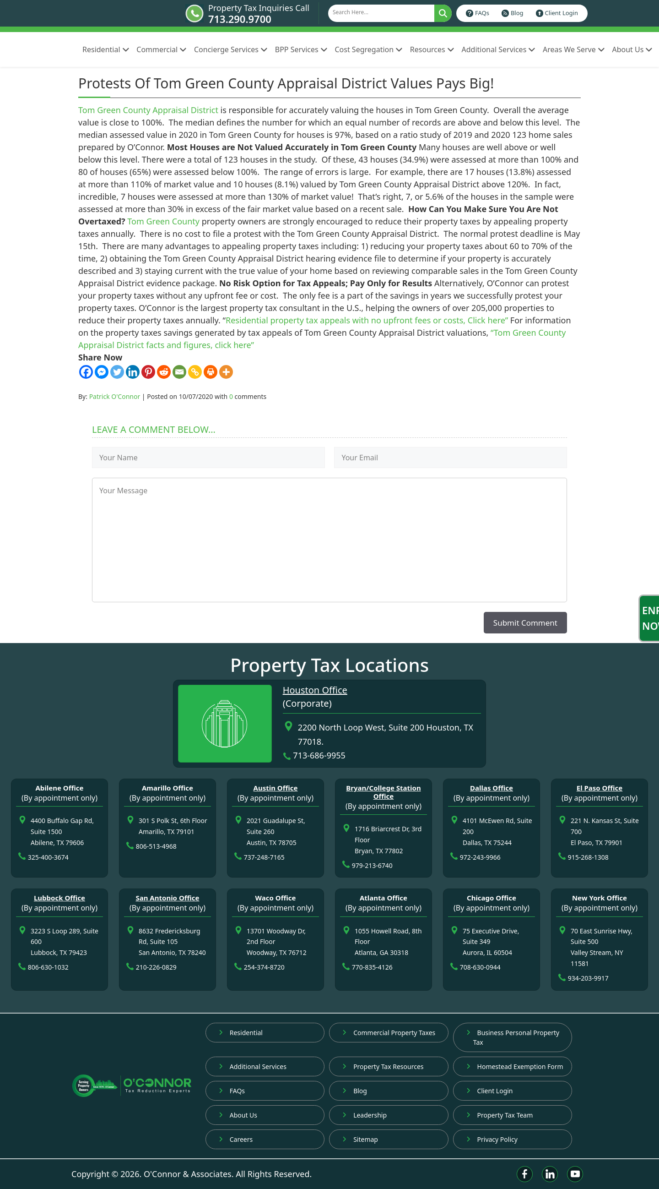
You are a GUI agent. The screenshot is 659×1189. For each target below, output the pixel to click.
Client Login (561, 13)
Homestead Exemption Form (514, 1066)
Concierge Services (231, 49)
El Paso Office (600, 787)
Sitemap (360, 1139)
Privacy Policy (492, 1139)
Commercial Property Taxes (388, 1032)
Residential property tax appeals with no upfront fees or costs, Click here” (367, 320)
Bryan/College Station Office (383, 792)
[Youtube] (575, 1174)
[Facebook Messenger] (101, 372)
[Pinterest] (148, 372)
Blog (517, 13)
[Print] (210, 372)
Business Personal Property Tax (512, 1037)
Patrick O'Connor (114, 396)
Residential (105, 49)
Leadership (364, 1115)
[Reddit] (164, 372)
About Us (632, 49)
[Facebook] (86, 372)
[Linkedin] (133, 372)
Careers (236, 1139)
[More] (226, 372)
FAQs (482, 13)
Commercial (161, 49)
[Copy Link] (195, 372)
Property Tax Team (499, 1115)
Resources (432, 49)
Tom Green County (163, 221)
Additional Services (498, 49)
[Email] (179, 372)
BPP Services (301, 49)
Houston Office (315, 690)
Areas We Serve (574, 49)
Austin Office (276, 787)
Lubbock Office (59, 897)
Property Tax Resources (382, 1066)
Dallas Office (491, 787)
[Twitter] (117, 372)
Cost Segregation (368, 49)
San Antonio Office (167, 897)
